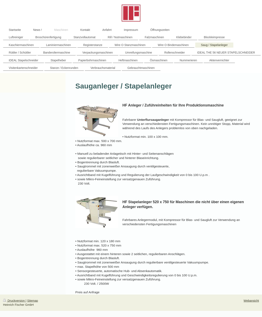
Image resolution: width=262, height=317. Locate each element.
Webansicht (251, 300)
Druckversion (14, 300)
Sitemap (32, 300)
